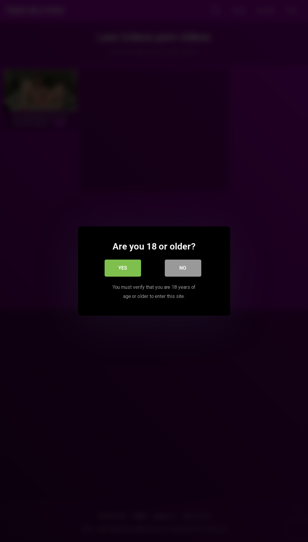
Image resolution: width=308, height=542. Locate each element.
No (182, 268)
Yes (122, 268)
